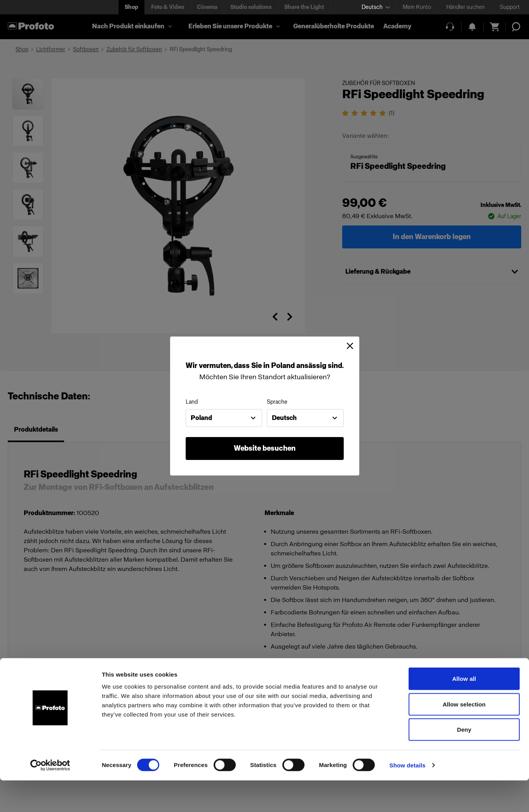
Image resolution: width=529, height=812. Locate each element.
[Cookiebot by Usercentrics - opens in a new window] (50, 797)
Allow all (464, 710)
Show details (408, 796)
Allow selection (464, 735)
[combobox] (224, 418)
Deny (464, 761)
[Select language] (375, 7)
